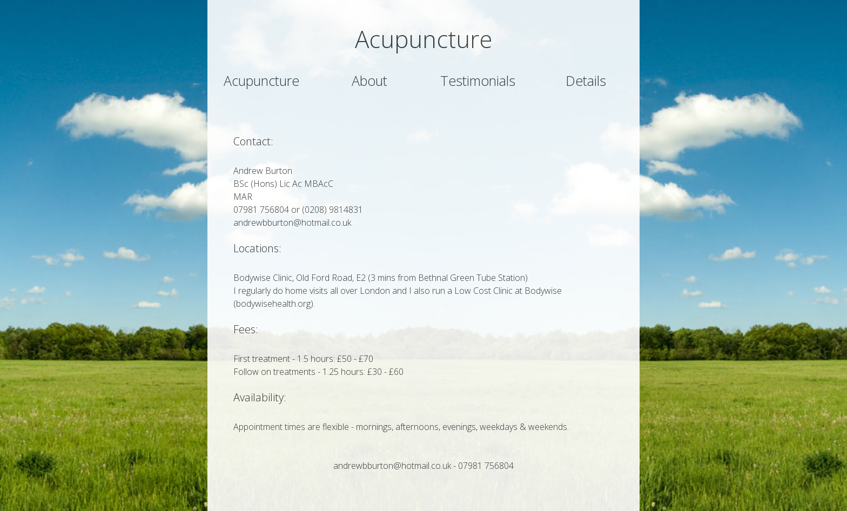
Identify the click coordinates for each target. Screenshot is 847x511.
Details (586, 80)
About (369, 80)
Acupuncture (261, 80)
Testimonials (477, 80)
